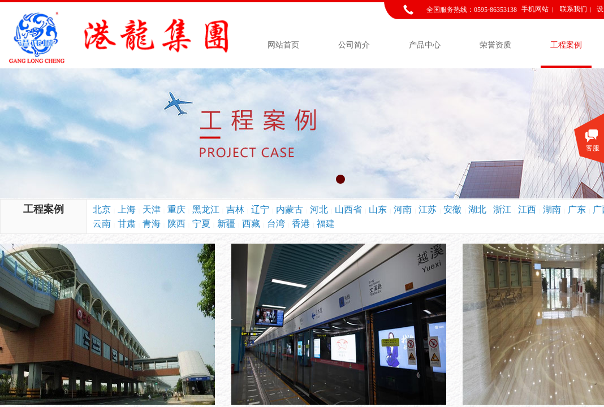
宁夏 (201, 223)
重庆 (176, 209)
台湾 (276, 223)
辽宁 (260, 209)
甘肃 (127, 223)
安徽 (452, 209)
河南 (403, 209)
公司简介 (354, 45)
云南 (102, 223)
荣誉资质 (495, 45)
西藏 (251, 223)
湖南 (552, 209)
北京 (102, 209)
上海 (127, 209)
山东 (378, 209)
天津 (152, 209)
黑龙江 (205, 209)
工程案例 (566, 45)
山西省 (348, 209)
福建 (326, 223)
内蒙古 (289, 209)
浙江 (502, 209)
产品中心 (425, 45)
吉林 (235, 209)
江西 (527, 209)
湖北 (477, 209)
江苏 (428, 209)
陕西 (176, 223)
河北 (319, 209)
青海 (152, 223)
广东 (577, 209)
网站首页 (283, 45)
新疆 (226, 223)
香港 (301, 223)
